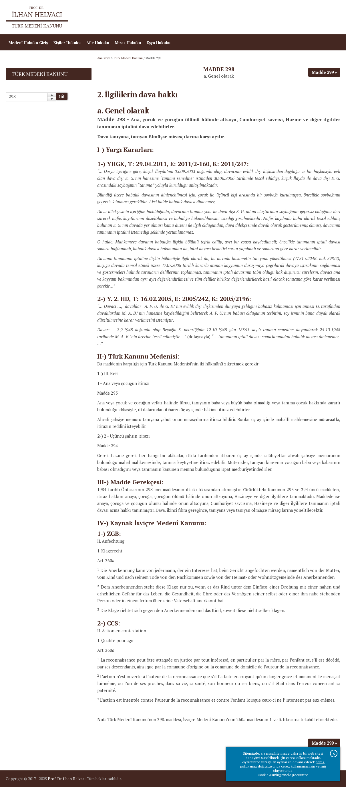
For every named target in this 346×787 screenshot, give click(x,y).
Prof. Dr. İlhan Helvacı (66, 778)
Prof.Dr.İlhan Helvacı (298, 17)
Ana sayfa (263, 17)
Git (62, 96)
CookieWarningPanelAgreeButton (283, 775)
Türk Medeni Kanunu (128, 58)
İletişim (330, 17)
